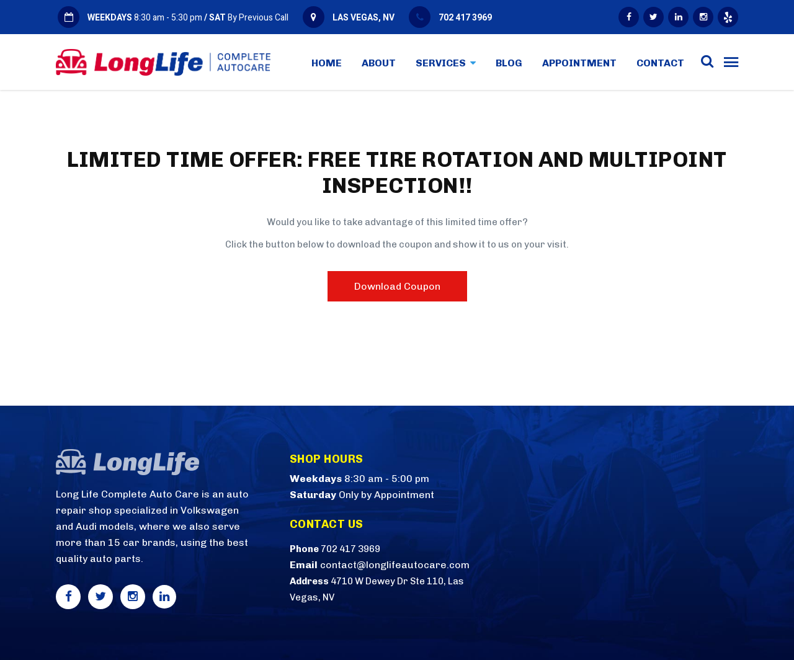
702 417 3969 (465, 17)
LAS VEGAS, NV (363, 17)
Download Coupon (397, 286)
